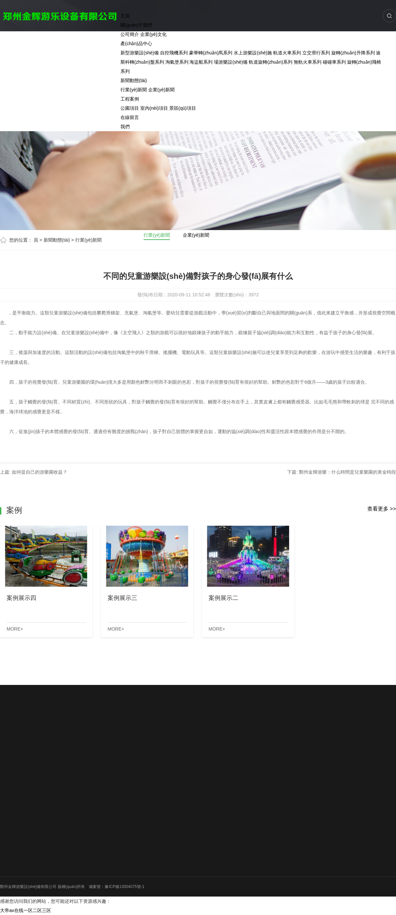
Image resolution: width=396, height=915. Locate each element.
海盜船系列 (201, 62)
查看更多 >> (381, 509)
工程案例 (129, 99)
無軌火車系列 (307, 62)
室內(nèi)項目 (154, 108)
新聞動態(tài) (133, 80)
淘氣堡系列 (176, 62)
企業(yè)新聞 (161, 89)
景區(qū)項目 (182, 108)
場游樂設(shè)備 (231, 62)
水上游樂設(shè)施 (253, 52)
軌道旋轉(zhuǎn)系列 (270, 62)
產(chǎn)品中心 (136, 43)
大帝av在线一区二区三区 (25, 910)
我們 (125, 126)
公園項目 (129, 108)
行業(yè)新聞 (133, 89)
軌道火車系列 (287, 52)
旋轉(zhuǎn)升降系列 (353, 52)
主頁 (125, 15)
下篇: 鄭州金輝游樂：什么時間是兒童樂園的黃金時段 (341, 472)
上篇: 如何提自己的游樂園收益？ (33, 472)
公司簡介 (129, 34)
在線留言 (129, 117)
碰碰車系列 (334, 62)
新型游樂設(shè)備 (139, 52)
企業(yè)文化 (153, 34)
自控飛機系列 (174, 52)
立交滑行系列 (316, 52)
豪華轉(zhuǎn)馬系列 (211, 52)
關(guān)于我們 (136, 25)
